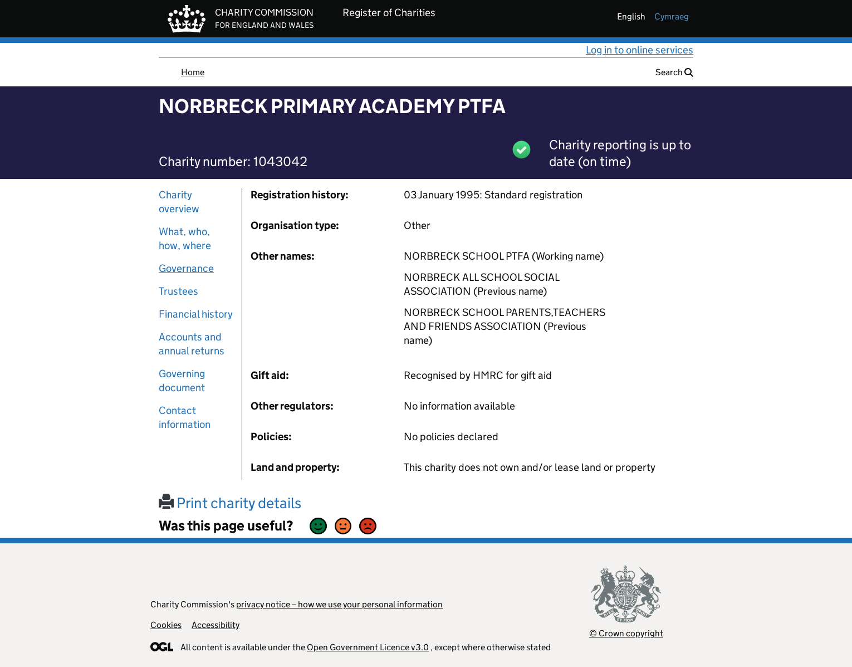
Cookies (166, 625)
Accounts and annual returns (191, 343)
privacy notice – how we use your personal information (339, 604)
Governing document (182, 380)
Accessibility (215, 625)
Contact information (184, 417)
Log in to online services (639, 49)
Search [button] (674, 72)
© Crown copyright (626, 633)
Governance (186, 268)
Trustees (178, 291)
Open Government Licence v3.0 (368, 647)
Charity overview (179, 201)
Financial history (196, 314)
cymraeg (671, 16)
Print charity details (230, 503)
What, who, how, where (185, 238)
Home (192, 72)
